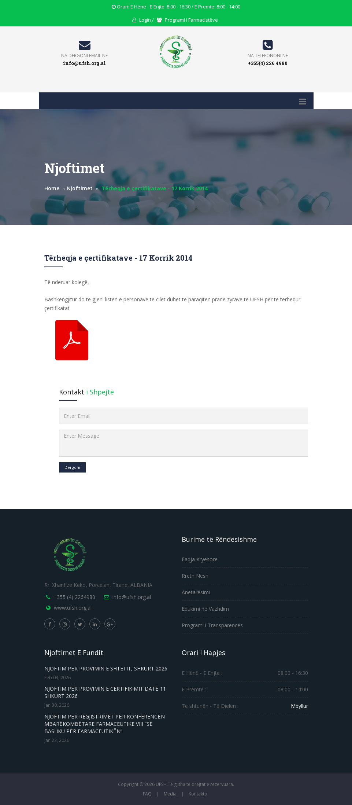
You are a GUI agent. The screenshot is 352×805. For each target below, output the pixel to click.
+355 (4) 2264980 (74, 596)
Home (51, 188)
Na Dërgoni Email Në (84, 55)
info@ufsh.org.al (84, 63)
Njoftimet (80, 188)
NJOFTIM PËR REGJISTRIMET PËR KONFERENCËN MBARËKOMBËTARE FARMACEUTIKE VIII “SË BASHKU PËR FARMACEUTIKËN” (104, 724)
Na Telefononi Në (268, 55)
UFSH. (162, 784)
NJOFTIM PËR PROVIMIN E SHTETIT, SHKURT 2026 (105, 668)
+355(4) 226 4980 (268, 63)
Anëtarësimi (196, 592)
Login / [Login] (143, 19)
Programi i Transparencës (212, 625)
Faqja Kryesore (200, 559)
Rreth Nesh (195, 575)
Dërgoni (72, 467)
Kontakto (198, 794)
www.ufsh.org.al (73, 607)
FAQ (147, 794)
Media (170, 794)
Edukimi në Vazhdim (205, 608)
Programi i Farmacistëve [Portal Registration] (187, 19)
